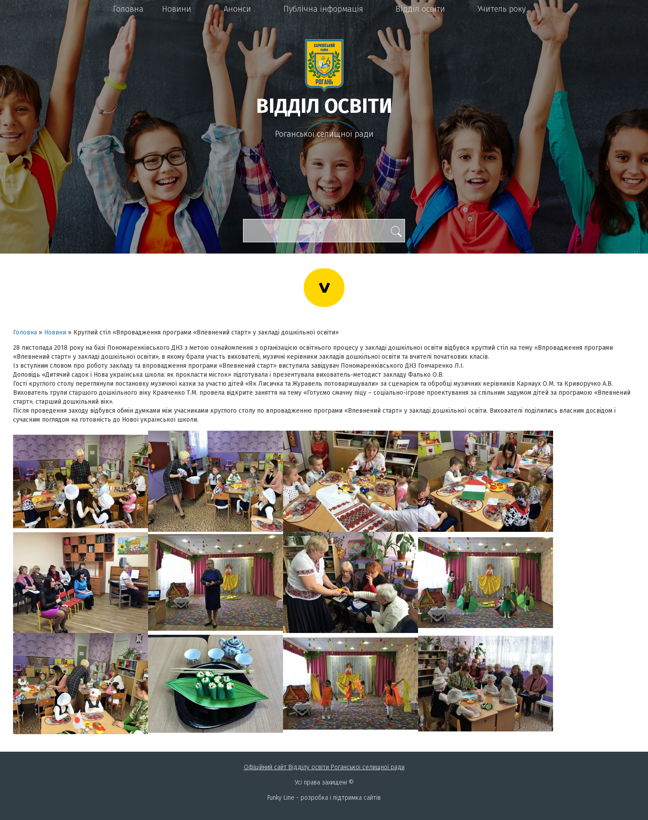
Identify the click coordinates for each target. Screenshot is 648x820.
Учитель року (501, 9)
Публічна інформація (323, 9)
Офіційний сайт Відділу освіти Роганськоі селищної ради (324, 767)
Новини (176, 9)
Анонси (237, 9)
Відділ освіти (420, 9)
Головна (128, 9)
